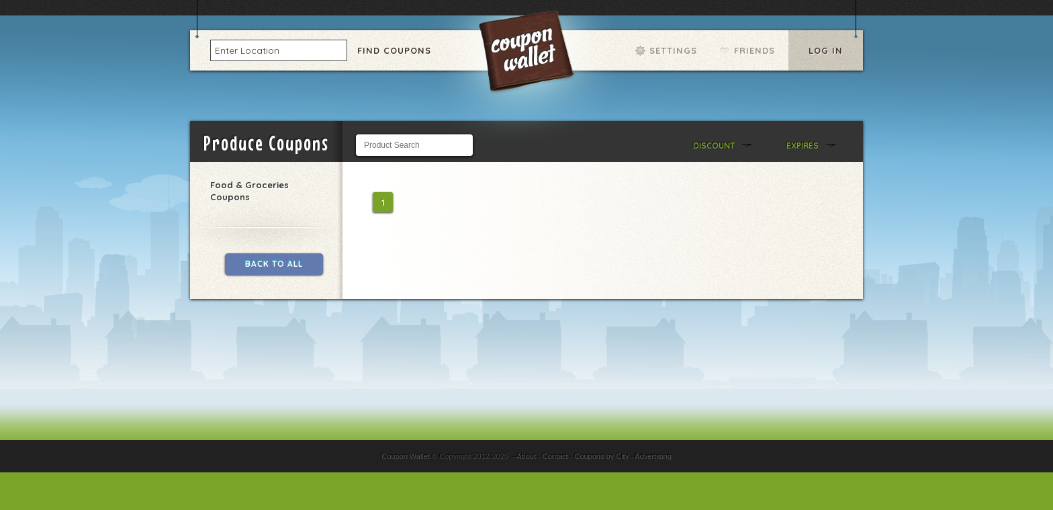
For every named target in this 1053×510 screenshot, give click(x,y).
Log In (826, 50)
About (526, 456)
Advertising (653, 456)
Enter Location (247, 49)
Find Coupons (394, 50)
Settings (673, 50)
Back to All (274, 264)
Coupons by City (601, 456)
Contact (555, 456)
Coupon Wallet (528, 53)
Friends (754, 50)
